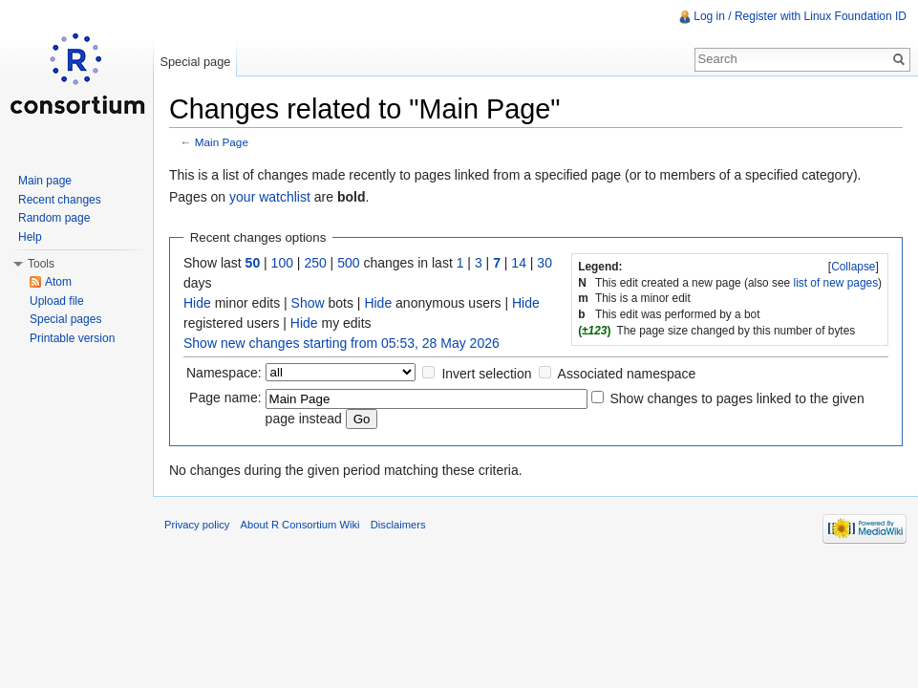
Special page (195, 61)
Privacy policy (196, 524)
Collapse (853, 266)
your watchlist (269, 196)
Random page (54, 218)
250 (315, 262)
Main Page (221, 142)
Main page (45, 180)
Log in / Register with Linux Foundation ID (800, 16)
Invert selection (486, 373)
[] (854, 266)
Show (308, 303)
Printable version (72, 338)
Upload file (57, 301)
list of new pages (836, 283)
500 (348, 262)
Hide (197, 303)
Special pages (65, 319)
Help (30, 237)
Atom (58, 282)
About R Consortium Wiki (300, 524)
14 (518, 262)
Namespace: (224, 372)
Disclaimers (398, 524)
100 (282, 262)
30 (544, 262)
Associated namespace (627, 373)
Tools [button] (41, 263)
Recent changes (59, 199)
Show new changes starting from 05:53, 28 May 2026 (341, 343)
